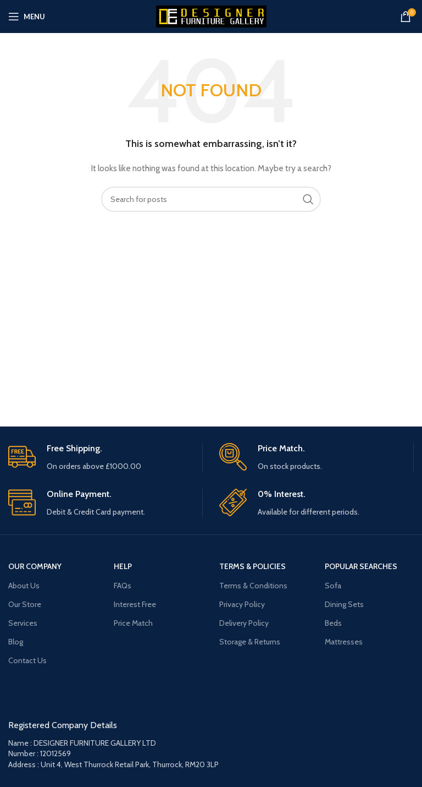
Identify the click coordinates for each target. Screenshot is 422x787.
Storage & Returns (249, 642)
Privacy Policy (242, 604)
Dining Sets (344, 604)
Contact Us (27, 660)
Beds (333, 623)
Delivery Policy (244, 623)
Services (22, 623)
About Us (24, 586)
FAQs (122, 586)
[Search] (211, 199)
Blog (15, 642)
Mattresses (344, 642)
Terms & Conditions (253, 586)
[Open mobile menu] (27, 17)
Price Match (133, 623)
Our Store (24, 604)
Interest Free (135, 604)
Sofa (333, 586)
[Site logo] (211, 15)
